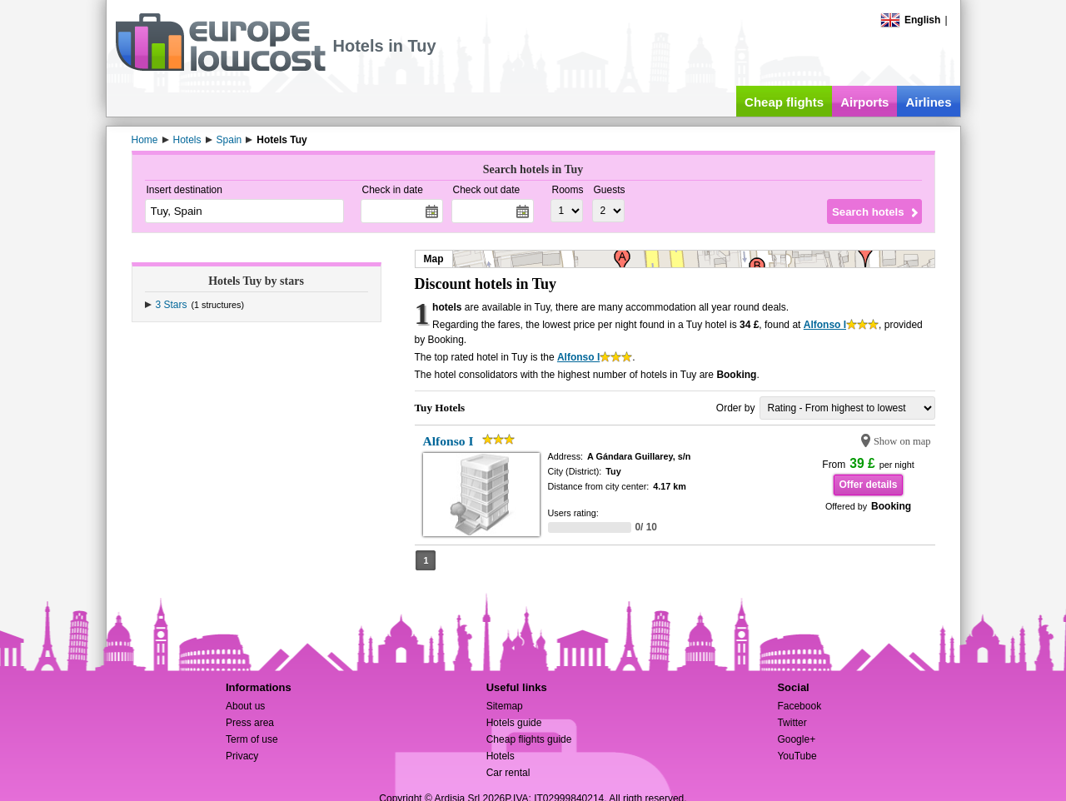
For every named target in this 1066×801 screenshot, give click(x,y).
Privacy (242, 756)
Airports (864, 102)
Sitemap (504, 706)
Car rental (508, 773)
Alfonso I (825, 325)
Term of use (252, 739)
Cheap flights (784, 102)
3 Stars (171, 305)
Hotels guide (514, 723)
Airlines (928, 102)
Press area (250, 723)
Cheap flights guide (529, 739)
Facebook (799, 706)
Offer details (868, 484)
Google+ (796, 739)
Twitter (791, 723)
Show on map (902, 441)
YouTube (796, 756)
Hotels (500, 756)
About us (245, 706)
